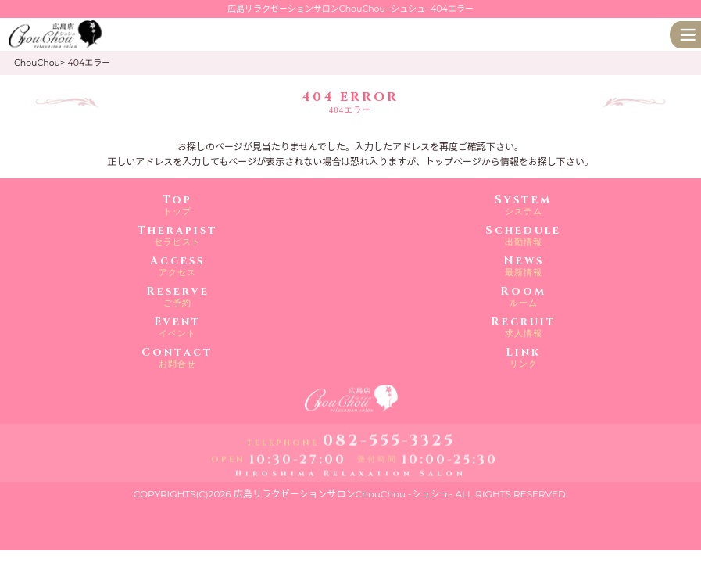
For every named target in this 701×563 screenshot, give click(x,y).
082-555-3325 (389, 441)
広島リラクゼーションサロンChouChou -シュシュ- (343, 494)
